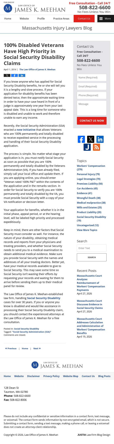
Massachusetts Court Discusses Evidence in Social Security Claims (90, 304)
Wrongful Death (88, 198)
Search (92, 257)
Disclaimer (33, 376)
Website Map (70, 376)
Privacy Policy (51, 376)
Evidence (84, 193)
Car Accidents (87, 188)
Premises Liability (90, 183)
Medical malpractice (91, 202)
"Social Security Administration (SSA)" (31, 331)
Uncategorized (88, 225)
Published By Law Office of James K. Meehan (89, 7)
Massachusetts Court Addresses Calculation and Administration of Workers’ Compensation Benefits (91, 326)
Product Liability (89, 212)
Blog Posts (104, 376)
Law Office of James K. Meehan (41, 434)
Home (7, 18)
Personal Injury (88, 174)
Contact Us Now (92, 120)
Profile (41, 18)
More (108, 18)
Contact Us (84, 18)
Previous (10, 348)
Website (24, 18)
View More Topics (87, 230)
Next (37, 348)
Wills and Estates (89, 207)
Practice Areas (61, 18)
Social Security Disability (43, 298)
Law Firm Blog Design (93, 434)
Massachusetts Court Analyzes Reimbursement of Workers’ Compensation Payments (91, 283)
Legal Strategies (88, 179)
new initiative (26, 129)
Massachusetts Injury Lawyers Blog (34, 7)
